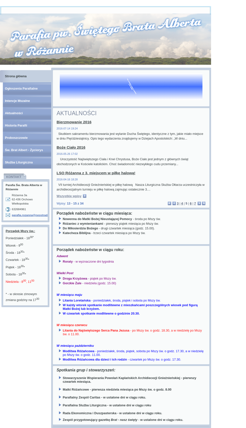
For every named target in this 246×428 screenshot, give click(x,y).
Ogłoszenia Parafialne (21, 88)
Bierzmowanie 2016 (74, 122)
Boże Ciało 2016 (71, 147)
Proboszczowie (16, 138)
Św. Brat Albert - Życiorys (24, 150)
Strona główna (16, 76)
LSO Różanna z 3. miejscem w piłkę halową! (96, 173)
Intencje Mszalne (17, 101)
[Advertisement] (25, 334)
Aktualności (14, 113)
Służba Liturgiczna (19, 162)
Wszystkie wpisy (69, 196)
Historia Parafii (16, 125)
